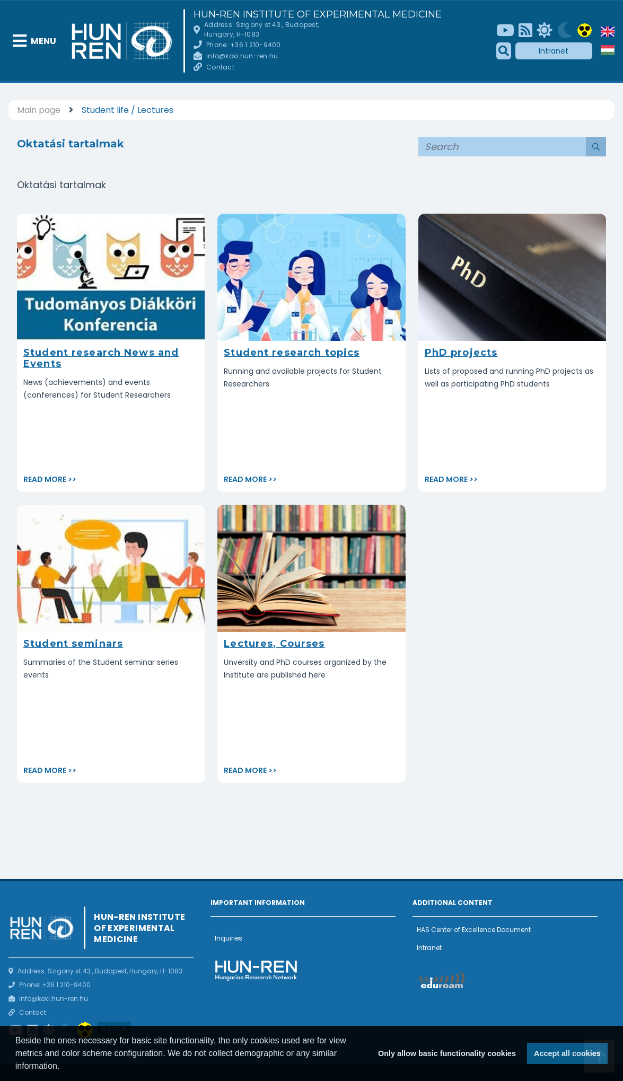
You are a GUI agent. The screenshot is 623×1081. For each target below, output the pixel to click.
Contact (220, 67)
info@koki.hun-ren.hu (242, 55)
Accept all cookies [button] (567, 1053)
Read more (44, 479)
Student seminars (73, 643)
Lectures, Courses (274, 643)
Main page (38, 110)
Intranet (553, 51)
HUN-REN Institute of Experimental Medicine (318, 14)
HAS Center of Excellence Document (474, 929)
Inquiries (228, 938)
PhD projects (461, 352)
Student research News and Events (101, 358)
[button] (63, 1067)
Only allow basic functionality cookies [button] (447, 1053)
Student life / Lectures (127, 110)
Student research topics (291, 352)
